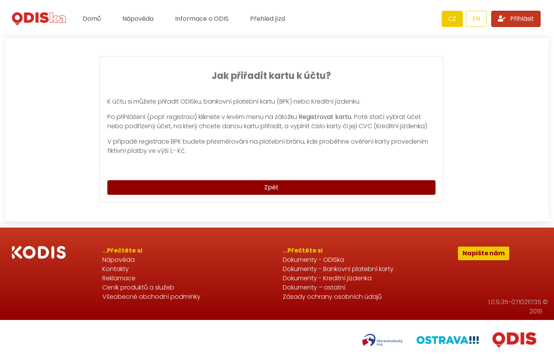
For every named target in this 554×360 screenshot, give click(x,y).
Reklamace (118, 278)
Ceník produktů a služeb (138, 287)
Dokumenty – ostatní (314, 287)
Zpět (271, 187)
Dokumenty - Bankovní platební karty (338, 269)
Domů (92, 18)
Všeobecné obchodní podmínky (151, 296)
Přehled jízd (267, 18)
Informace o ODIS (202, 18)
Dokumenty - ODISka (313, 259)
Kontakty (115, 269)
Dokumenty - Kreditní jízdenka (327, 278)
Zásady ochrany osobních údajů (332, 296)
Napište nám (483, 253)
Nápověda (138, 18)
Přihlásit (516, 18)
